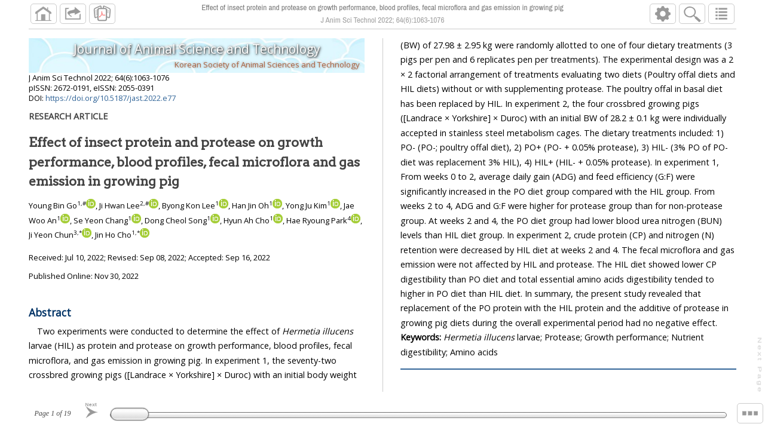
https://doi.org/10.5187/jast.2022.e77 (110, 98)
